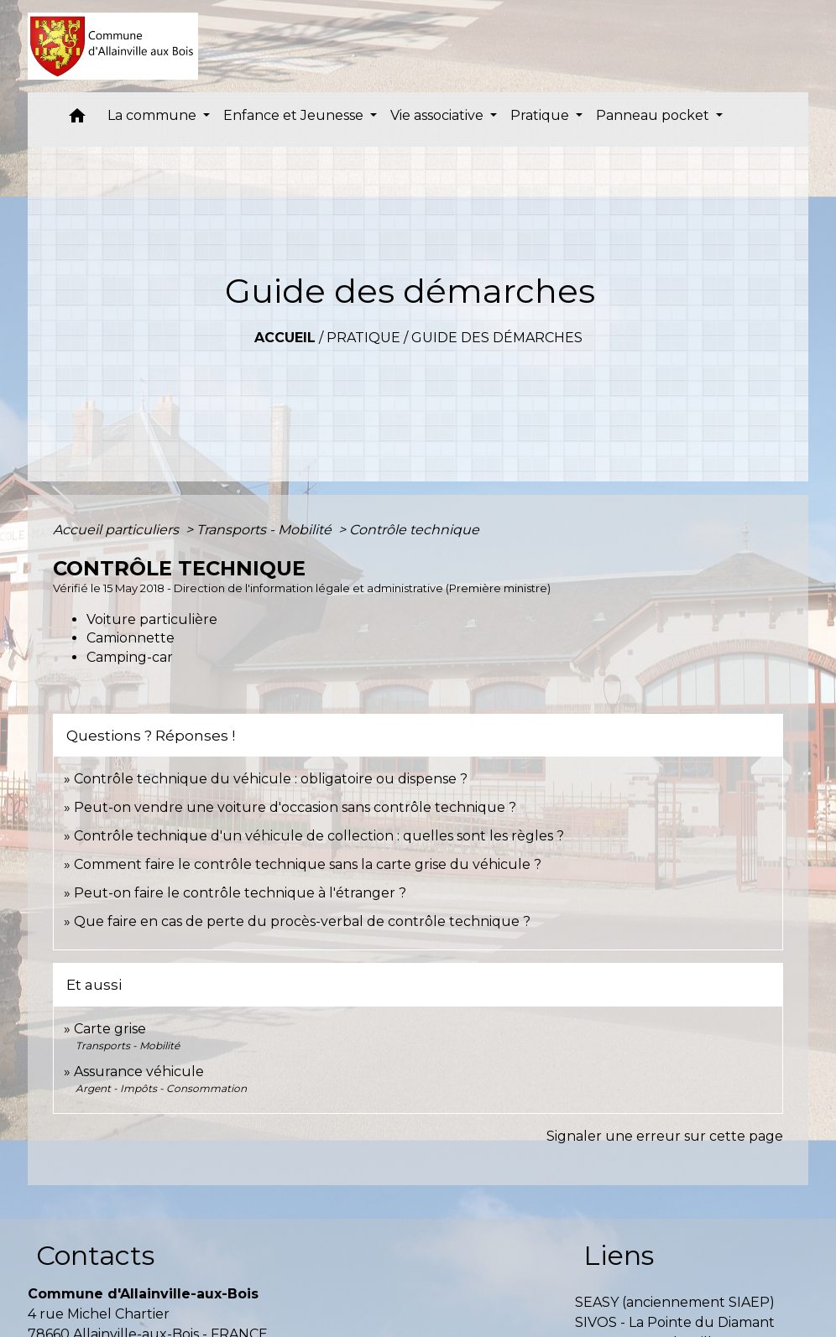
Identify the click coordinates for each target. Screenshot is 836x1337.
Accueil (285, 338)
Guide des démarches (497, 338)
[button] (77, 119)
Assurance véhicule (139, 1071)
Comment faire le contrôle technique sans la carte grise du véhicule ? (307, 864)
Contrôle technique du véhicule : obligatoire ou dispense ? (271, 779)
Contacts (95, 1255)
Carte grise (110, 1029)
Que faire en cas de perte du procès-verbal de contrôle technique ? (302, 921)
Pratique (363, 338)
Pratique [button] (541, 115)
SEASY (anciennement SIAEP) (675, 1302)
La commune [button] (153, 115)
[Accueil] (113, 46)
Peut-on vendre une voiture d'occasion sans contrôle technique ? (295, 807)
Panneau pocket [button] (654, 115)
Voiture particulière (151, 619)
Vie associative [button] (438, 115)
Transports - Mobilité (265, 530)
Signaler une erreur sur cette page (664, 1136)
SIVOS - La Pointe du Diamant (675, 1322)
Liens (618, 1255)
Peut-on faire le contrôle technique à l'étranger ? (240, 893)
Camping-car (129, 657)
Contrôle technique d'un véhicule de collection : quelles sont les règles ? (319, 836)
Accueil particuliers (117, 530)
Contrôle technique (414, 530)
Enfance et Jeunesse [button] (295, 115)
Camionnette (130, 638)
